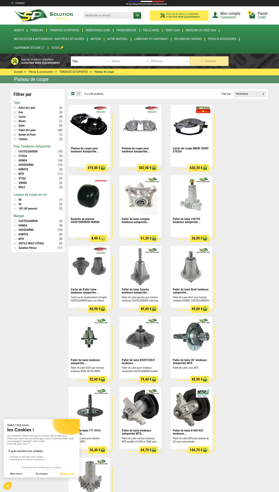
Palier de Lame (27, 130)
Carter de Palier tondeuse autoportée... (238, 360)
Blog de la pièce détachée (90, 443)
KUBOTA (23, 169)
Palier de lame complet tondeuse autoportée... (85, 220)
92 (20, 204)
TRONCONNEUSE (126, 30)
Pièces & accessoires (222, 39)
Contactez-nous (189, 453)
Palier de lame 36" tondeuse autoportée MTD (240, 290)
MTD (21, 174)
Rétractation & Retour (87, 433)
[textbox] (90, 61)
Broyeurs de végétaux (201, 30)
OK (137, 15)
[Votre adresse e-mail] (131, 469)
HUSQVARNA (26, 165)
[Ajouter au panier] (102, 167)
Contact (17, 3)
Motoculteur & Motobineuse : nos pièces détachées (49, 39)
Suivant (261, 388)
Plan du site (186, 443)
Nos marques (135, 448)
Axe (21, 112)
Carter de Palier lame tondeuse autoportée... (186, 220)
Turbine (23, 139)
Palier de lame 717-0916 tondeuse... (86, 360)
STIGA (22, 178)
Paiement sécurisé (85, 438)
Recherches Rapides (188, 39)
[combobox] (90, 61)
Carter (22, 116)
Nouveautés (134, 438)
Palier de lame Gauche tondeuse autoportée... (237, 220)
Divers (22, 121)
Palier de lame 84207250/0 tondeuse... (188, 290)
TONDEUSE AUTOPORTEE (64, 30)
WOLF (22, 187)
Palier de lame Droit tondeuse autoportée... (89, 290)
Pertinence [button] (242, 94)
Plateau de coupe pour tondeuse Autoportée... (85, 149)
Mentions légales (189, 438)
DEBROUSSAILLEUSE (98, 30)
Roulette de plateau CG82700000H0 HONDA (237, 149)
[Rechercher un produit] (108, 15)
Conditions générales (192, 433)
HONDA (23, 160)
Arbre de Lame (27, 107)
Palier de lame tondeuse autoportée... (136, 290)
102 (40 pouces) (28, 208)
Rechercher (208, 61)
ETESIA (23, 156)
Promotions (134, 433)
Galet (22, 125)
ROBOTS (19, 30)
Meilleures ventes (138, 443)
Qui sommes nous (190, 448)
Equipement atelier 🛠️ (29, 47)
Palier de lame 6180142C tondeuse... (187, 360)
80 (20, 199)
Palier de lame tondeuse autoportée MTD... (136, 360)
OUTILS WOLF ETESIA (31, 243)
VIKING (23, 183)
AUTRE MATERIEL (117, 39)
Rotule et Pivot (27, 134)
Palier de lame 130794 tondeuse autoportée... (135, 220)
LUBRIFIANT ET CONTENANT (151, 39)
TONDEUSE (36, 30)
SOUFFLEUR (172, 30)
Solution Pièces (28, 248)
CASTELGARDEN (28, 151)
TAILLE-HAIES (151, 30)
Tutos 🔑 (57, 47)
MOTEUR (96, 39)
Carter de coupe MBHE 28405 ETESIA (190, 149)
